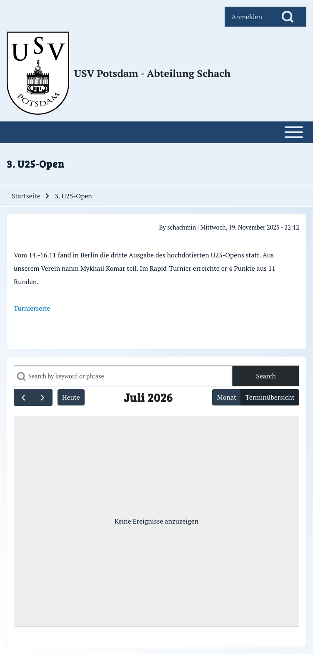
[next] (43, 397)
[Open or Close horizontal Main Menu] (156, 132)
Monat (226, 397)
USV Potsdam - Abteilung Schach (152, 73)
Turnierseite (32, 308)
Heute (71, 397)
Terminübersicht (270, 397)
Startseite (26, 195)
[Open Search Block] (287, 17)
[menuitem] (247, 17)
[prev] (23, 397)
